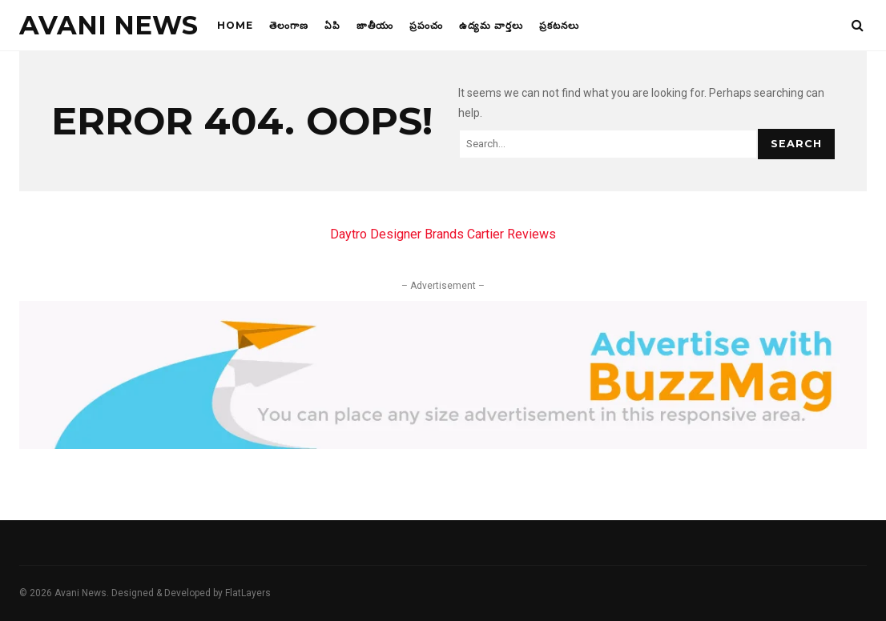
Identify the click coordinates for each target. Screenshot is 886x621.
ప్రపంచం (426, 25)
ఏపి (332, 25)
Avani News (108, 25)
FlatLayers (248, 593)
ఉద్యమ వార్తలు (491, 25)
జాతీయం (374, 25)
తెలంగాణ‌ (288, 25)
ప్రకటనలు (559, 25)
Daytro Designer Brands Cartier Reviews (443, 234)
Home (235, 25)
